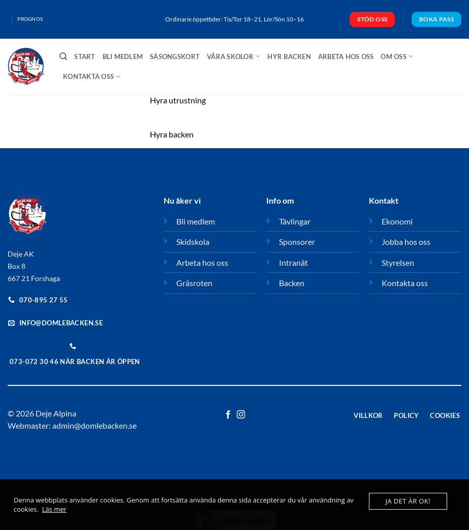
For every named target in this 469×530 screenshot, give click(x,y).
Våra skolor (233, 56)
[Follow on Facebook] (228, 415)
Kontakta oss (92, 76)
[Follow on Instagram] (241, 415)
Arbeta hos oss (346, 56)
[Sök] (63, 56)
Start (84, 56)
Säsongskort (175, 56)
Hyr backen (289, 56)
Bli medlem (123, 56)
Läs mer (54, 509)
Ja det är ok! (408, 501)
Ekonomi (397, 221)
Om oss (397, 56)
